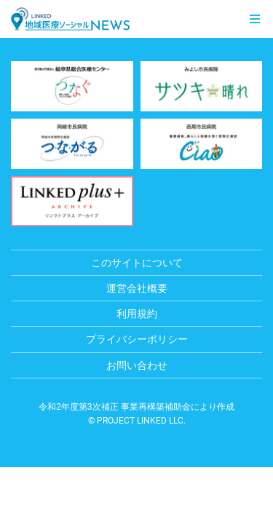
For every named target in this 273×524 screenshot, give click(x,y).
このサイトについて (137, 263)
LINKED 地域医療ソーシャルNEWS (70, 19)
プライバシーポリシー (137, 339)
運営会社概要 (136, 288)
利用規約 (136, 313)
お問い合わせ (136, 365)
